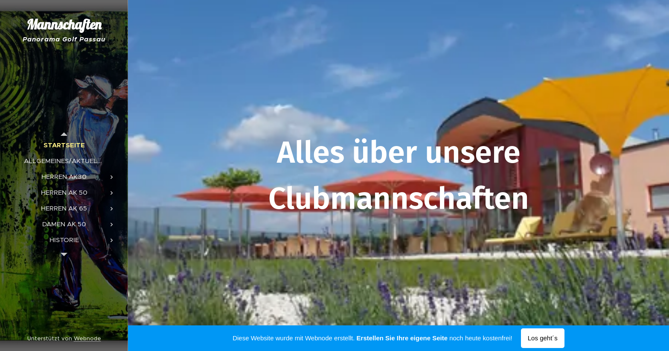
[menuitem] (64, 145)
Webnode (87, 338)
